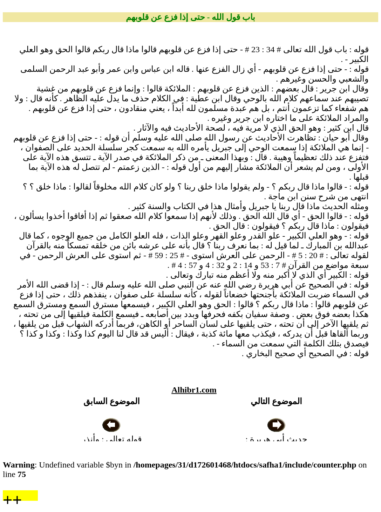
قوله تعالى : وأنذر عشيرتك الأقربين (112, 439)
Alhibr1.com (194, 389)
